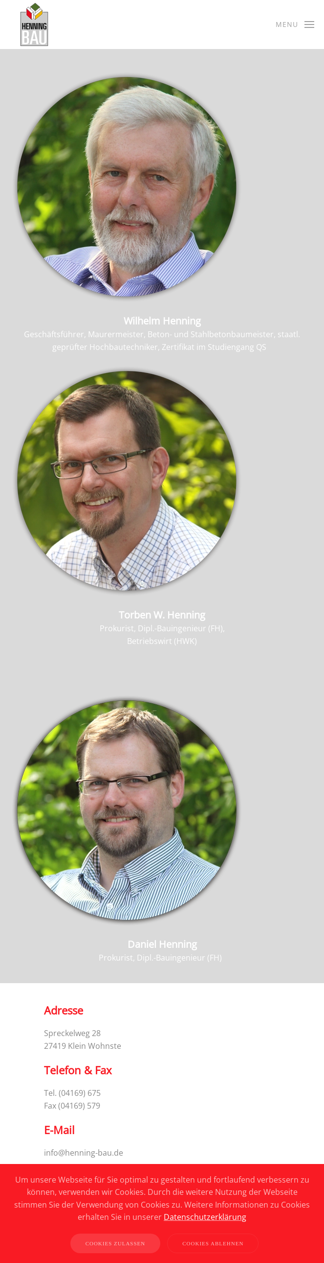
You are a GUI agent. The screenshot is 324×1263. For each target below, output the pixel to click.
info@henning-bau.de (83, 1152)
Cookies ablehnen (212, 1243)
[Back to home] (34, 24)
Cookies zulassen (116, 1243)
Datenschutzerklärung (205, 1217)
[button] (295, 24)
